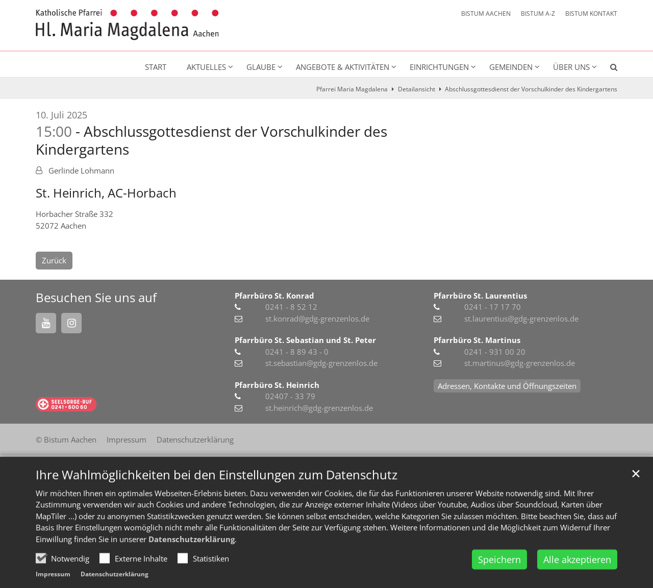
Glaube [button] (260, 67)
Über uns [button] (571, 67)
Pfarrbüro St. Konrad (274, 295)
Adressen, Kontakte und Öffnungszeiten (507, 386)
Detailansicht (416, 89)
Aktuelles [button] (206, 67)
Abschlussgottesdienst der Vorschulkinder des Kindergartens (531, 89)
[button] (607, 69)
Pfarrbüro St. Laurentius (480, 295)
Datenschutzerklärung (191, 570)
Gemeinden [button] (511, 67)
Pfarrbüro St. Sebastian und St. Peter (305, 340)
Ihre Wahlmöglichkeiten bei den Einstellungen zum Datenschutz (216, 505)
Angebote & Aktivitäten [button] (342, 67)
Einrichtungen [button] (439, 67)
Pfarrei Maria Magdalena (352, 89)
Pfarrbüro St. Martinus (477, 340)
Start (155, 67)
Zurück (54, 260)
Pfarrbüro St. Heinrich (277, 385)
